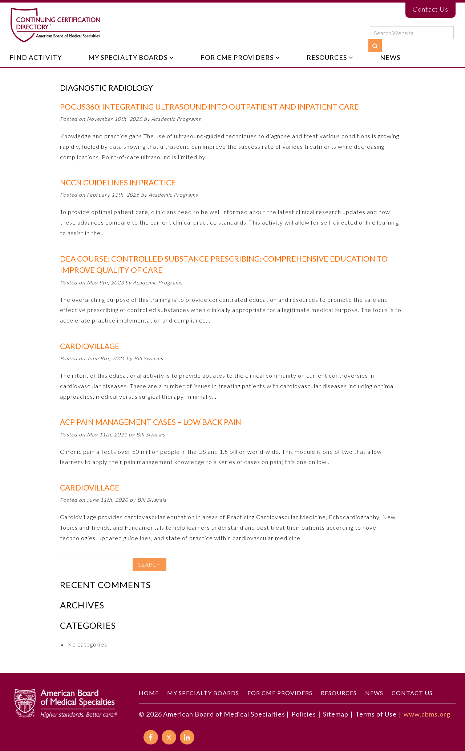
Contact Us (430, 9)
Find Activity (35, 57)
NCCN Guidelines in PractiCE (118, 182)
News (390, 57)
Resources (327, 57)
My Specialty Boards (127, 57)
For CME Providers (237, 57)
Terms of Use (376, 714)
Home (149, 692)
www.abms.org (427, 714)
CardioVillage (90, 345)
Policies (303, 714)
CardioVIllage (90, 487)
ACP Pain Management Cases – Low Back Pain (150, 421)
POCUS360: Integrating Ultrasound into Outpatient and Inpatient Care (209, 106)
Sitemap (335, 714)
